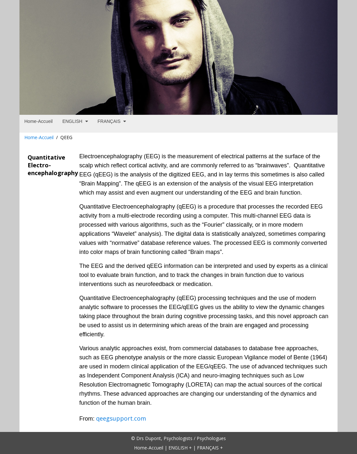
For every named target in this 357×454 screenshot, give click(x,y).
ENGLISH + (180, 448)
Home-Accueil (39, 137)
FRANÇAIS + (210, 448)
